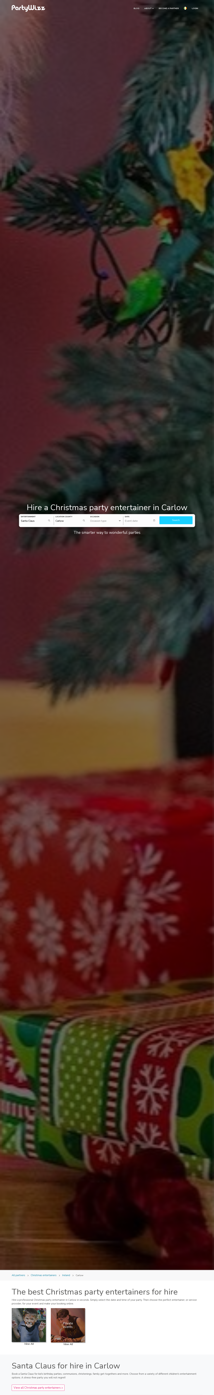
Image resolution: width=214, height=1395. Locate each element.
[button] (185, 8)
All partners (19, 1275)
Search (176, 520)
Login (195, 8)
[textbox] (141, 520)
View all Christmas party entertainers (38, 1388)
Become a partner (169, 8)
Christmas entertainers (43, 1275)
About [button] (149, 8)
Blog (136, 8)
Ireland (66, 1275)
